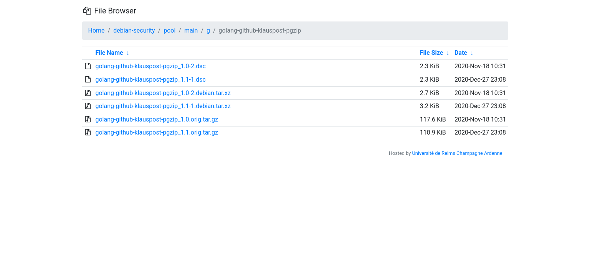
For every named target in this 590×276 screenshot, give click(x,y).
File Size (431, 52)
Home (96, 30)
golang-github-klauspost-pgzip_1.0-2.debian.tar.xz (162, 93)
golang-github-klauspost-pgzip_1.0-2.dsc (150, 66)
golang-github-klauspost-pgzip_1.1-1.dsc (150, 79)
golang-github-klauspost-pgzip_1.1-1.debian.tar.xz (162, 106)
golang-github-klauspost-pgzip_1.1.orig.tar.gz (156, 132)
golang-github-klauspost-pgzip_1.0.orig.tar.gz (156, 119)
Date (460, 52)
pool (169, 30)
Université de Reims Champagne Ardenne (457, 153)
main (191, 30)
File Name (109, 52)
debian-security (134, 30)
